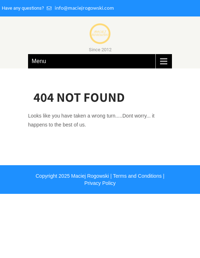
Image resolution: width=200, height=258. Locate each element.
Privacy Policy (99, 183)
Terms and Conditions (137, 176)
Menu (39, 61)
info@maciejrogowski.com (80, 8)
